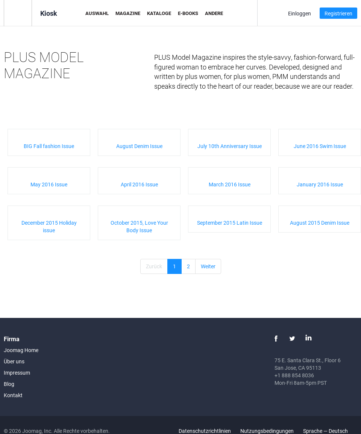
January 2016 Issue (320, 184)
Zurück (154, 266)
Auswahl (97, 13)
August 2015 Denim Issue (319, 222)
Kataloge (159, 13)
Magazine (127, 13)
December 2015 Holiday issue (49, 226)
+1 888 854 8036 (294, 375)
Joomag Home (21, 350)
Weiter (208, 266)
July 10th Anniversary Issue (229, 146)
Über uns (14, 361)
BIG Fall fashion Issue (49, 146)
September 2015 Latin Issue (229, 222)
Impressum (17, 372)
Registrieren (338, 13)
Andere (214, 13)
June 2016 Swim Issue (320, 146)
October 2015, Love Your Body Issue (139, 226)
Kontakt (13, 395)
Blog (9, 383)
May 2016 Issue (48, 184)
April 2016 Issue (139, 184)
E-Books (188, 13)
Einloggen (299, 13)
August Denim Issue (139, 146)
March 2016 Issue (229, 184)
